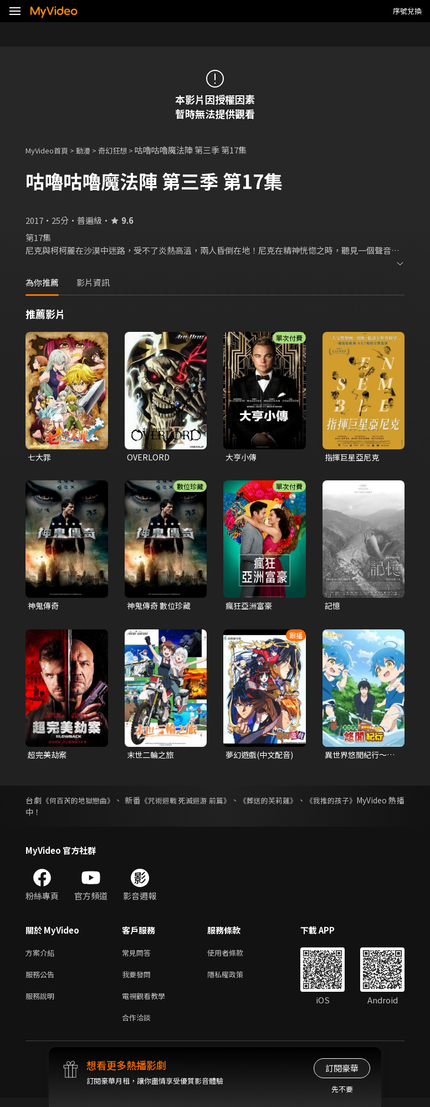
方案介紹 (42, 956)
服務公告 (42, 979)
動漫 (92, 150)
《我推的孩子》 (347, 802)
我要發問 (138, 979)
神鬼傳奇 (44, 607)
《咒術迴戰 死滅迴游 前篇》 (193, 802)
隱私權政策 (234, 979)
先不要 (342, 1089)
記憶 (333, 607)
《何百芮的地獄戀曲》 (80, 802)
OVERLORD (149, 457)
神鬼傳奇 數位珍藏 (161, 607)
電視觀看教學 (147, 1002)
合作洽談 (138, 1026)
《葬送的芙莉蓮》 (280, 802)
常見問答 (138, 956)
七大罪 (40, 457)
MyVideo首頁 (50, 150)
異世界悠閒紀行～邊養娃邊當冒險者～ (358, 757)
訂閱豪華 (342, 1068)
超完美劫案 (48, 756)
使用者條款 (234, 956)
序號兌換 (407, 11)
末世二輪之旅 (152, 756)
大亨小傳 (242, 457)
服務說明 (42, 1002)
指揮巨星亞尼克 (354, 457)
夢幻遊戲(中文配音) (262, 756)
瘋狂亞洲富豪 (250, 607)
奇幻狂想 (124, 150)
